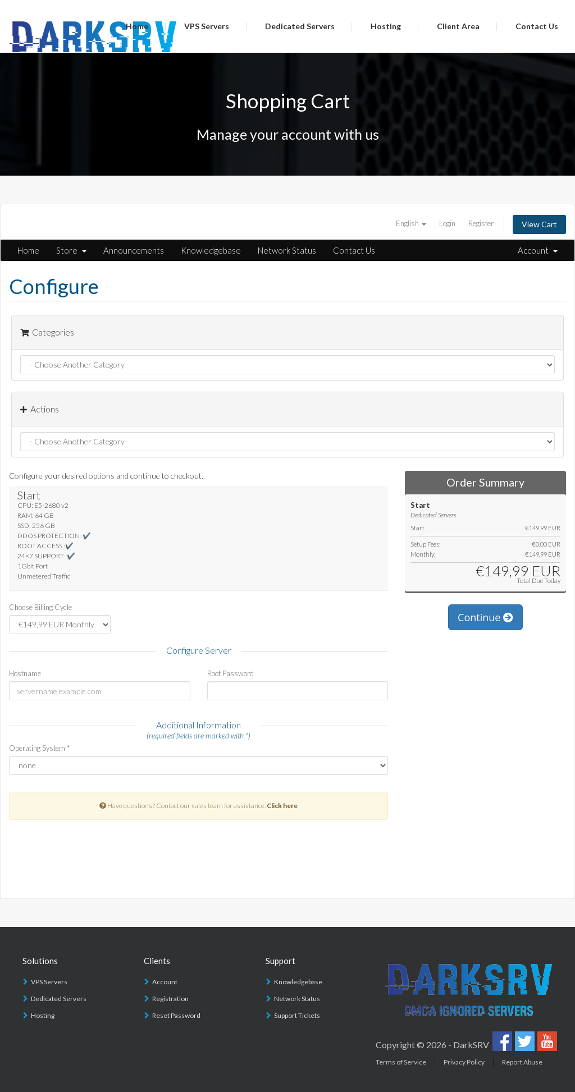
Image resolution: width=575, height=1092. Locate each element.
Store (71, 250)
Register (481, 223)
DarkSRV (471, 1044)
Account (538, 250)
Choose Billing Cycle (40, 607)
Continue (485, 617)
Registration (170, 998)
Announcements (133, 250)
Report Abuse (522, 1062)
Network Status (287, 250)
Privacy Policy (464, 1062)
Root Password (230, 673)
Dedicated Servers (300, 26)
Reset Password (176, 1015)
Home (137, 26)
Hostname (25, 673)
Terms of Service (401, 1062)
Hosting (386, 26)
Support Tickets (297, 1015)
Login (447, 223)
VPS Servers (206, 26)
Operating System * (39, 748)
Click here (282, 805)
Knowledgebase (211, 250)
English (411, 223)
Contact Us (536, 26)
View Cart (539, 224)
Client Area (458, 26)
